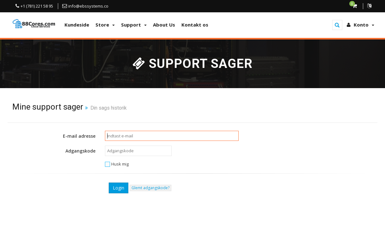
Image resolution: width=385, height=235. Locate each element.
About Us (164, 24)
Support (134, 24)
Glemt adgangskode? (150, 187)
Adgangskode (80, 151)
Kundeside (76, 24)
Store (105, 24)
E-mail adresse (79, 136)
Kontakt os (194, 24)
